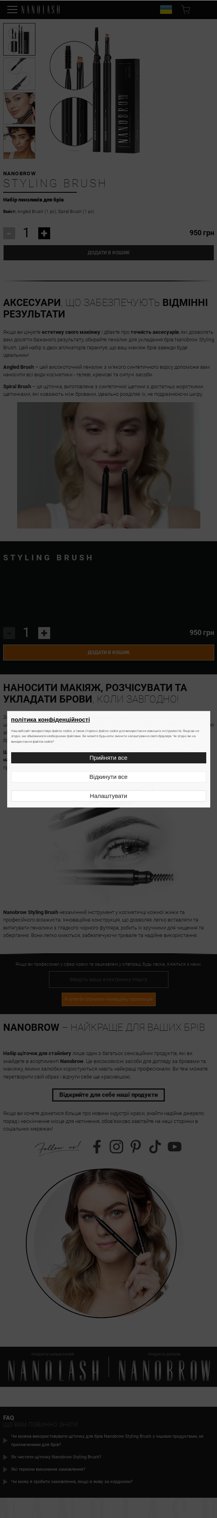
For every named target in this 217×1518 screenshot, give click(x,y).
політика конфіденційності (50, 719)
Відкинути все (109, 776)
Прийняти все (108, 757)
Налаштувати (108, 795)
